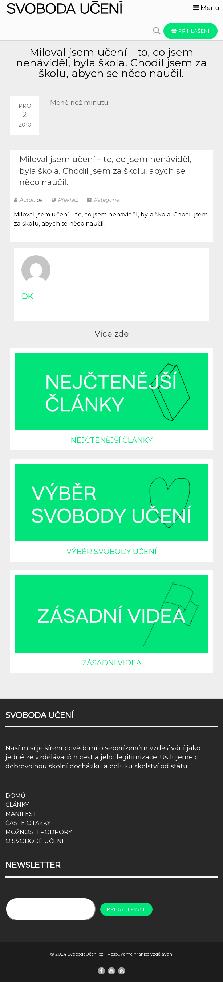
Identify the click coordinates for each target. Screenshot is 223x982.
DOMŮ (15, 795)
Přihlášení (190, 31)
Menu (206, 8)
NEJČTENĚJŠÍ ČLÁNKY (111, 440)
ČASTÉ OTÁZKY (27, 823)
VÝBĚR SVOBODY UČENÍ (111, 551)
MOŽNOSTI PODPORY (38, 832)
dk (39, 200)
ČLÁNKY (17, 804)
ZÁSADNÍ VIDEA (111, 663)
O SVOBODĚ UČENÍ (34, 841)
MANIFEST (21, 813)
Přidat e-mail (126, 909)
